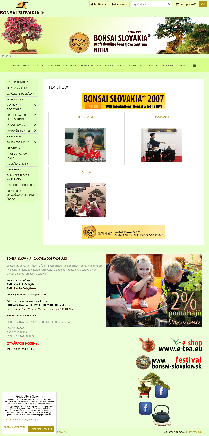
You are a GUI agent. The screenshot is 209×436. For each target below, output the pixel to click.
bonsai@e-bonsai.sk (18, 294)
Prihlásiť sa (98, 4)
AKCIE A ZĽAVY (15, 99)
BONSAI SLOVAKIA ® (22, 12)
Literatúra (14, 169)
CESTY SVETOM (127, 65)
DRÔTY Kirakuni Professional (22, 117)
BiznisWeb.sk (195, 431)
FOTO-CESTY (148, 65)
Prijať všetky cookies (41, 428)
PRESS (181, 65)
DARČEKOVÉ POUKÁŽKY (20, 93)
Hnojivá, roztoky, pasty (18, 155)
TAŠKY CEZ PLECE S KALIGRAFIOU (18, 177)
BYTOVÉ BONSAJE (22, 125)
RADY (109, 65)
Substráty (13, 148)
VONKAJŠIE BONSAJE (22, 130)
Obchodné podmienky (21, 185)
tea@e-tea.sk (39, 294)
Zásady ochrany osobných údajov (21, 419)
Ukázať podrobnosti (14, 427)
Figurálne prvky (17, 163)
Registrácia (120, 4)
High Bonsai (14, 136)
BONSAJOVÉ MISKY (22, 142)
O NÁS (38, 65)
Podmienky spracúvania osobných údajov (21, 194)
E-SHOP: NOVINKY (17, 82)
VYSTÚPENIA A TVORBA (62, 65)
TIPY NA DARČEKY (17, 87)
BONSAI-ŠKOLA (91, 65)
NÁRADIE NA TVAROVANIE (22, 107)
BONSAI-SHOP (21, 65)
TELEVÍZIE (168, 65)
